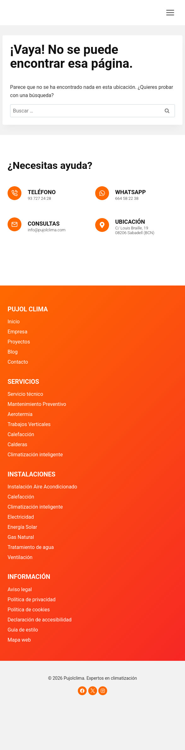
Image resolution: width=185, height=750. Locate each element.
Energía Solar (22, 527)
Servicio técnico (25, 394)
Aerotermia (20, 414)
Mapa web (19, 640)
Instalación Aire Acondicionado (42, 487)
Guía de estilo (23, 630)
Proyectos (19, 342)
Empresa (17, 332)
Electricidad (21, 517)
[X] (92, 690)
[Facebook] (82, 690)
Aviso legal (20, 589)
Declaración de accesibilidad (40, 620)
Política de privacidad (31, 600)
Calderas (17, 444)
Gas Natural (21, 537)
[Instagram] (102, 690)
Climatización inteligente (35, 455)
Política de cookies (29, 610)
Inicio (14, 322)
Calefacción (21, 434)
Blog (13, 352)
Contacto (18, 362)
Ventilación (20, 557)
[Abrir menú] (170, 12)
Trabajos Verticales (29, 424)
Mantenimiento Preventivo (37, 404)
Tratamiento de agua (31, 547)
